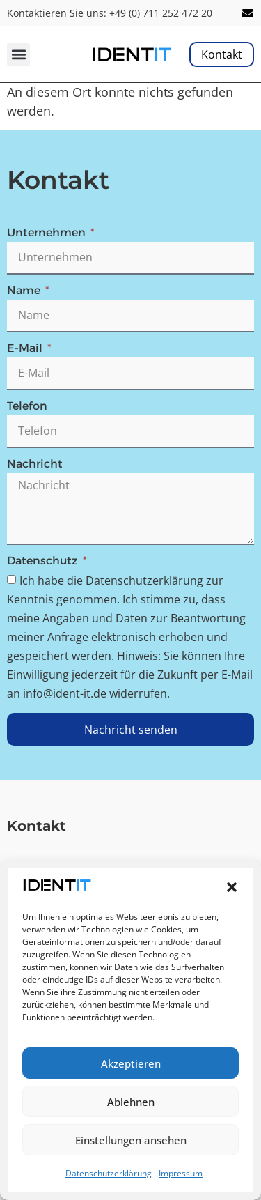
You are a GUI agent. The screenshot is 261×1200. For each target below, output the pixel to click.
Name (25, 291)
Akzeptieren (131, 1063)
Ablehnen (131, 1102)
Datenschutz (44, 561)
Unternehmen (47, 233)
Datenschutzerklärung (108, 1173)
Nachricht (35, 464)
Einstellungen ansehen (131, 1140)
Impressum (181, 1173)
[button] (232, 887)
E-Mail (26, 349)
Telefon (27, 407)
